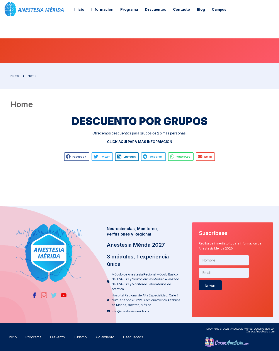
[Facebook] (34, 295)
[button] (76, 156)
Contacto (181, 9)
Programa (129, 9)
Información (102, 9)
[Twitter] (54, 295)
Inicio (79, 9)
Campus (219, 9)
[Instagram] (44, 295)
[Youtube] (63, 295)
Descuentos (155, 9)
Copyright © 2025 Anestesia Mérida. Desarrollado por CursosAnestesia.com (240, 330)
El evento (57, 337)
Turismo (80, 337)
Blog (201, 9)
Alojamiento (104, 337)
